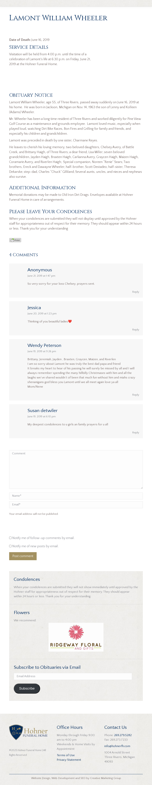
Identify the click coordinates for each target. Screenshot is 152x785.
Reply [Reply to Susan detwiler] (135, 432)
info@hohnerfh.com (117, 746)
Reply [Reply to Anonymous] (135, 291)
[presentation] (34, 526)
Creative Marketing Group (105, 778)
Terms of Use (66, 755)
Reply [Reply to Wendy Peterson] (135, 394)
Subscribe (27, 688)
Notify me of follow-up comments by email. (43, 538)
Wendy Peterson (44, 345)
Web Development (63, 778)
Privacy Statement (69, 759)
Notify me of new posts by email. (35, 546)
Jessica (34, 307)
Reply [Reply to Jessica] (135, 329)
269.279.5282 (123, 735)
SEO (83, 778)
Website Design (40, 778)
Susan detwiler (42, 410)
